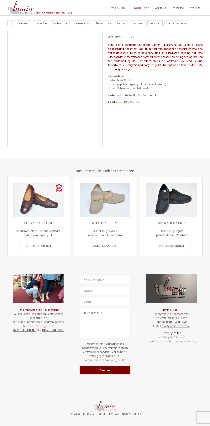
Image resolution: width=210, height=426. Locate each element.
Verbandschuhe (176, 23)
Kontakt (194, 8)
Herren (121, 23)
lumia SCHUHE (118, 8)
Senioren (155, 23)
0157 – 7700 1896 (53, 330)
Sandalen (137, 23)
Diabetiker (41, 23)
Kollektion (142, 8)
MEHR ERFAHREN (38, 245)
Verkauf (160, 8)
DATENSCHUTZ (131, 414)
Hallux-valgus (82, 23)
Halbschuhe (60, 23)
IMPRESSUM (105, 414)
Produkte (177, 8)
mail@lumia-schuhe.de (176, 326)
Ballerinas (23, 23)
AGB (117, 414)
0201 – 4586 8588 (24, 330)
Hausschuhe (103, 23)
